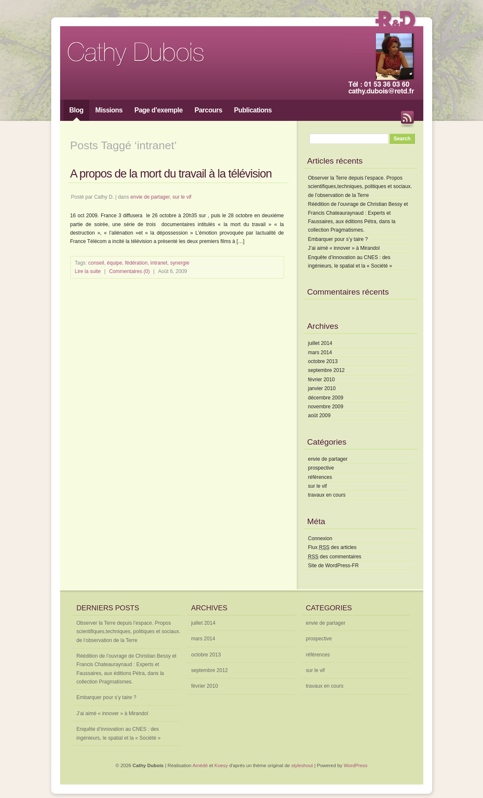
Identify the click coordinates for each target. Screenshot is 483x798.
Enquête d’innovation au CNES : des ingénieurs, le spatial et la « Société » (119, 733)
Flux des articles (332, 547)
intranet (158, 263)
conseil (96, 263)
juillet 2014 (320, 343)
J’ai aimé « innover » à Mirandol (344, 248)
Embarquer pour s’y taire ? (338, 239)
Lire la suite (88, 271)
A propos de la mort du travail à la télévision (171, 173)
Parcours (208, 110)
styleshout (302, 765)
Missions (108, 110)
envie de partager (150, 197)
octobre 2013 (323, 361)
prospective (321, 468)
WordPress (355, 765)
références (320, 477)
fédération (136, 263)
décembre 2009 (325, 398)
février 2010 (321, 380)
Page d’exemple (159, 110)
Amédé (200, 765)
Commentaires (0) (129, 271)
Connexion (320, 538)
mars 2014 (320, 352)
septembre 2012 (326, 370)
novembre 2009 (325, 407)
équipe (114, 263)
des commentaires (335, 557)
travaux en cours (327, 495)
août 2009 (319, 415)
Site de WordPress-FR (333, 565)
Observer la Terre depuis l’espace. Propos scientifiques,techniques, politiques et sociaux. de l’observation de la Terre (360, 186)
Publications (253, 110)
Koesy (221, 765)
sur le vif (181, 197)
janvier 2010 (322, 388)
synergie (179, 263)
